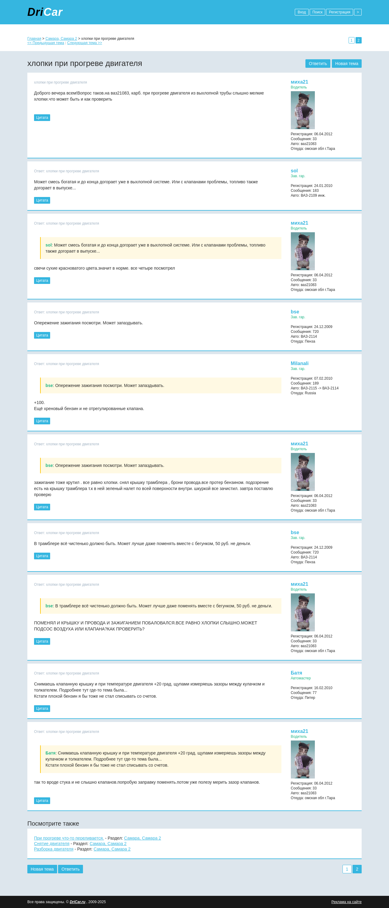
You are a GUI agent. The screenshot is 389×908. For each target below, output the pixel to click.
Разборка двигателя (54, 849)
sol (294, 170)
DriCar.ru (77, 902)
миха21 (299, 82)
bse (295, 311)
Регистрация (339, 12)
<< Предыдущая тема (45, 43)
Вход (302, 12)
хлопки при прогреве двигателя (60, 82)
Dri (45, 12)
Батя (296, 672)
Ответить (318, 63)
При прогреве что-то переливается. (69, 838)
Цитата (42, 118)
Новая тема (346, 63)
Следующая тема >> (84, 43)
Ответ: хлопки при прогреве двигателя (66, 171)
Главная (34, 38)
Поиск (317, 12)
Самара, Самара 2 (61, 38)
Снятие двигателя (51, 843)
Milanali (300, 363)
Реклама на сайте (346, 902)
